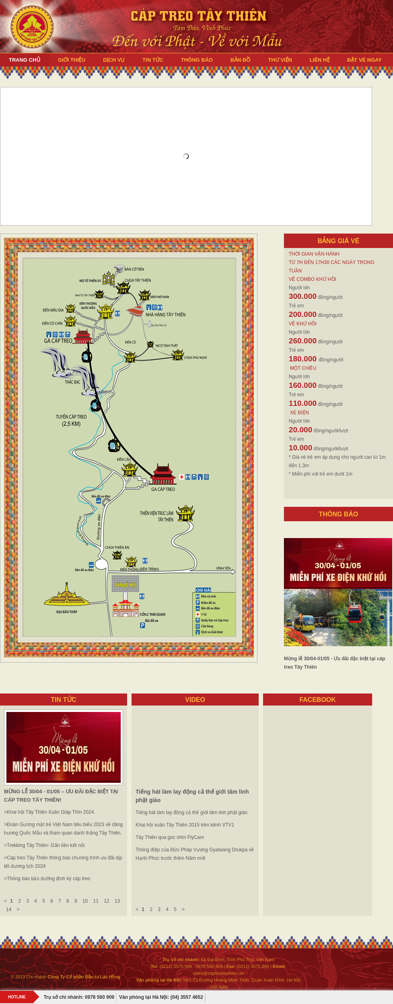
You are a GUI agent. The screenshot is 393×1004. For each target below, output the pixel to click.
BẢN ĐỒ (241, 60)
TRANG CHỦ (25, 60)
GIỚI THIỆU (71, 60)
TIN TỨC (152, 60)
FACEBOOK (318, 699)
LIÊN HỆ (320, 60)
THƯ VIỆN (280, 60)
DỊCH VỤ (114, 60)
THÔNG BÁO (197, 60)
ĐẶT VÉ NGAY (364, 60)
